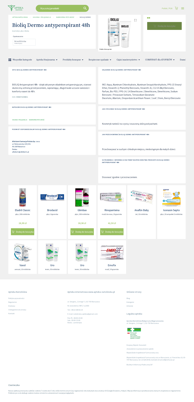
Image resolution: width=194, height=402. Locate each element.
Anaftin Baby (142, 210)
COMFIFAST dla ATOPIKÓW (160, 60)
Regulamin (12, 302)
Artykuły (130, 306)
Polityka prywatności (16, 298)
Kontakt (11, 313)
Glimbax (82, 210)
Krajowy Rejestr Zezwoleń (136, 345)
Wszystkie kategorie (20, 59)
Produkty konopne (73, 60)
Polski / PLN (167, 8)
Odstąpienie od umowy (17, 310)
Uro (52, 265)
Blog (128, 298)
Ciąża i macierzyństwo (129, 60)
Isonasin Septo (171, 210)
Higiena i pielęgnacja (42, 17)
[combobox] (77, 8)
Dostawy (11, 306)
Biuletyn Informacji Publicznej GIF (140, 364)
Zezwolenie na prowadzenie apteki (140, 349)
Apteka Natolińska (20, 17)
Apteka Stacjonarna (47, 60)
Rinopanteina (111, 210)
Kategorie (130, 302)
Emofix (112, 265)
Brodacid (52, 210)
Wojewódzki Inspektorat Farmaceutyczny (143, 352)
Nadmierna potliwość (65, 17)
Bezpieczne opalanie (100, 60)
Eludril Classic (22, 210)
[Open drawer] (183, 8)
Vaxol (23, 265)
